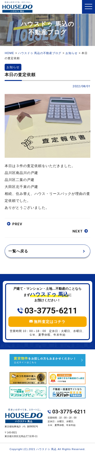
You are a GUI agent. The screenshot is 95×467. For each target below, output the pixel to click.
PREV (17, 224)
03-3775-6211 (50, 311)
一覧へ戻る (18, 251)
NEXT (77, 231)
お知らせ (72, 53)
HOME (9, 53)
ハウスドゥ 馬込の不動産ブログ (39, 53)
